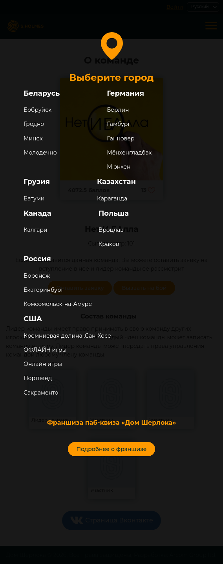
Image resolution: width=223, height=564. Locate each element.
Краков (109, 243)
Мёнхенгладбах (129, 152)
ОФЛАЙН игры (45, 349)
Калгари (36, 229)
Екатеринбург (44, 289)
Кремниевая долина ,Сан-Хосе (67, 335)
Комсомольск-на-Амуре (58, 303)
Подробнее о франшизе (111, 449)
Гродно (34, 123)
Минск (33, 138)
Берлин (118, 109)
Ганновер (120, 138)
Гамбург (118, 123)
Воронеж (37, 275)
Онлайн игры (43, 364)
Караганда (112, 198)
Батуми (34, 198)
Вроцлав (111, 229)
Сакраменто (41, 392)
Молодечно (40, 152)
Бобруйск (37, 109)
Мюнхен (118, 166)
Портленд (38, 378)
